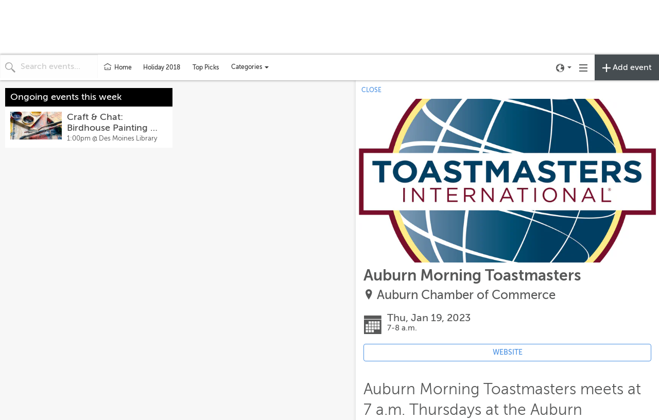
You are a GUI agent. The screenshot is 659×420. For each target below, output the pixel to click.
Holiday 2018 (161, 67)
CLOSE (371, 90)
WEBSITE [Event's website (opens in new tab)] (508, 352)
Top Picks (206, 67)
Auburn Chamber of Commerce (466, 295)
